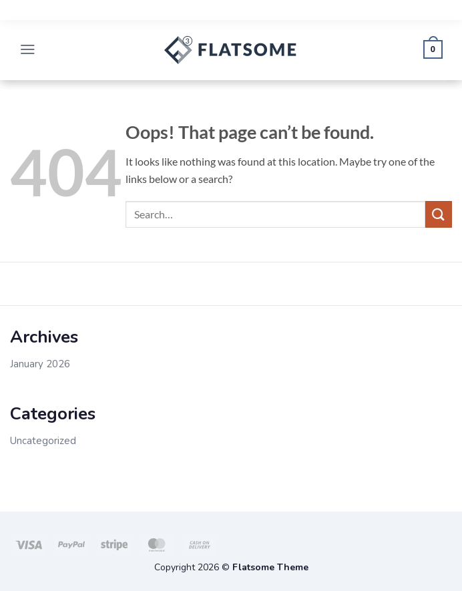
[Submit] (438, 214)
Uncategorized (43, 440)
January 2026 (40, 364)
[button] (28, 50)
